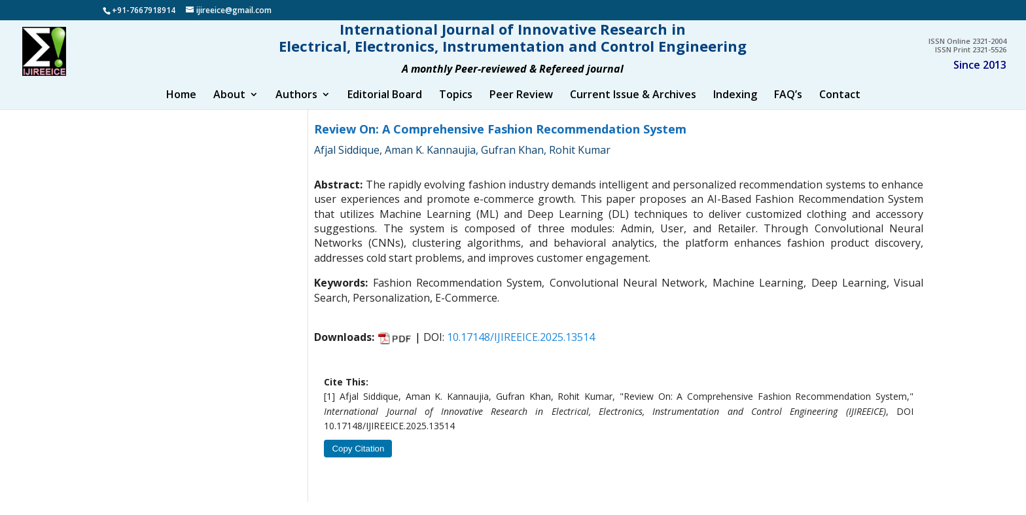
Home (181, 109)
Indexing (735, 109)
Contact (839, 109)
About (229, 109)
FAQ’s (788, 109)
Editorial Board (384, 109)
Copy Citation (358, 462)
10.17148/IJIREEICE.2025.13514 (521, 350)
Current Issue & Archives (633, 109)
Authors (296, 109)
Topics (455, 109)
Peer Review (521, 109)
